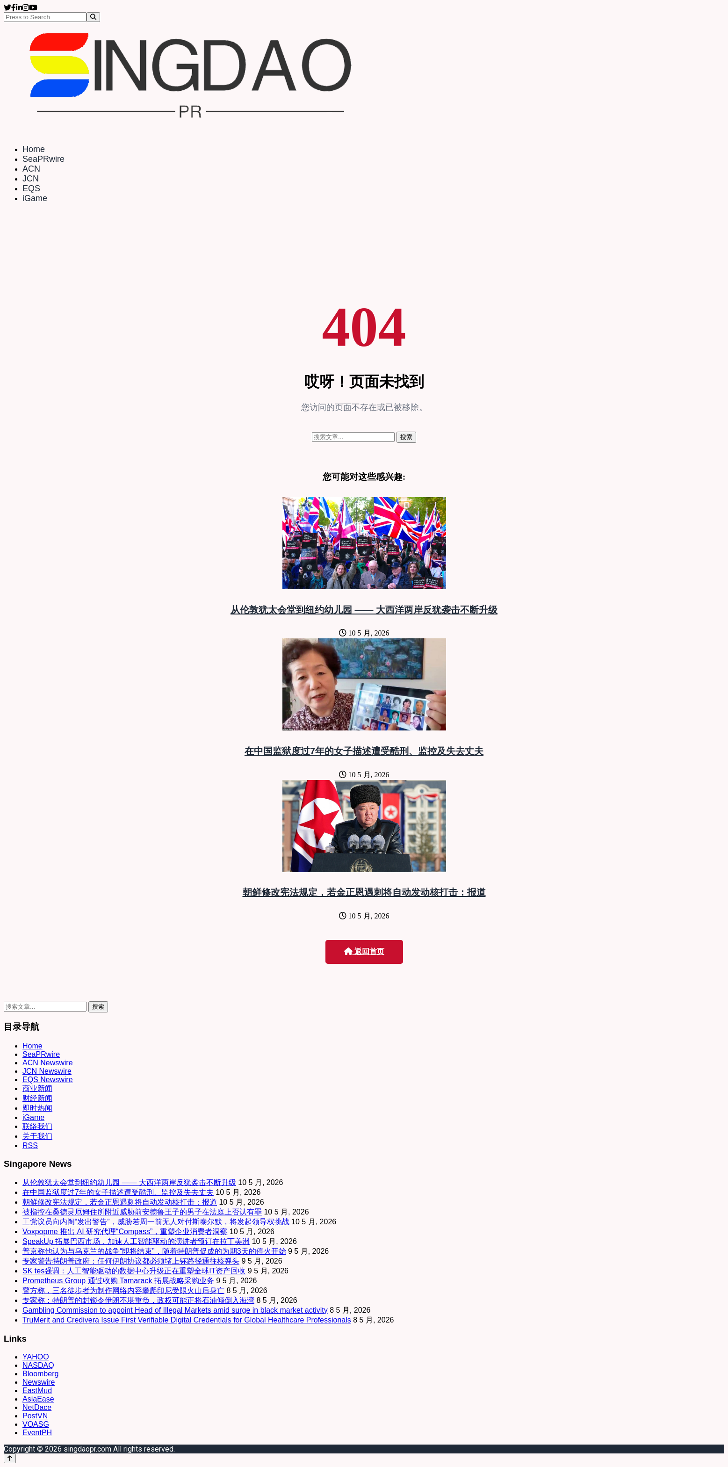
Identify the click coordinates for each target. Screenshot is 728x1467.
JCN (30, 178)
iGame (34, 198)
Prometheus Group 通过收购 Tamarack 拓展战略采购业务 (118, 1281)
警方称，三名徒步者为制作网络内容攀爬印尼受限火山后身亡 (123, 1290)
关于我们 (37, 1136)
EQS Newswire (47, 1080)
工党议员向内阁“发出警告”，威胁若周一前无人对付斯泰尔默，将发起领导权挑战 (155, 1222)
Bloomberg (40, 1374)
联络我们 (37, 1126)
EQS (31, 188)
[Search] (93, 17)
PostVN (35, 1416)
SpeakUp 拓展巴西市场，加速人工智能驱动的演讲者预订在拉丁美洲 (136, 1241)
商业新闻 (37, 1088)
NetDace (36, 1407)
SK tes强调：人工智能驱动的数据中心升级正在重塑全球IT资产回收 (133, 1271)
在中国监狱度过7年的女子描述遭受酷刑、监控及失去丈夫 (364, 751)
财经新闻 (37, 1098)
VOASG (35, 1424)
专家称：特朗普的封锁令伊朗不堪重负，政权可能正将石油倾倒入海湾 (138, 1300)
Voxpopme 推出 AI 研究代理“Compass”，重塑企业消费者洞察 (124, 1232)
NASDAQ (38, 1365)
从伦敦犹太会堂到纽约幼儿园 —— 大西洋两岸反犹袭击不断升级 (364, 610)
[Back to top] (10, 1458)
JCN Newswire (47, 1071)
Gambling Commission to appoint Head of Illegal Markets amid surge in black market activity (175, 1310)
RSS (30, 1145)
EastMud (37, 1391)
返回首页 (364, 951)
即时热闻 (37, 1108)
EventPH (37, 1433)
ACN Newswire (47, 1063)
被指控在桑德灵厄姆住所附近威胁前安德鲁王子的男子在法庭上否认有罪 (142, 1212)
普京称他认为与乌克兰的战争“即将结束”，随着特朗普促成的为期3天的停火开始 (154, 1251)
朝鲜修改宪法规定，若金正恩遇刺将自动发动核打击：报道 (364, 892)
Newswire (38, 1382)
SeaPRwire (43, 159)
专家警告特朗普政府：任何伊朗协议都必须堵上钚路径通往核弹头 (130, 1261)
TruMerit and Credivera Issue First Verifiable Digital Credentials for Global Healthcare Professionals (186, 1320)
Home (33, 149)
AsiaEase (38, 1399)
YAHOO (35, 1357)
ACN (31, 168)
